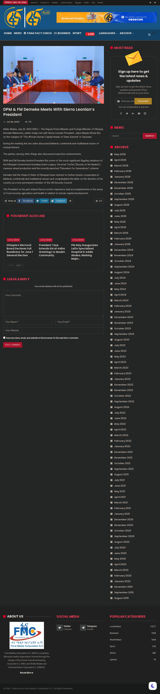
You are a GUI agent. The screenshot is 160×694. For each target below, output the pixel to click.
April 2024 (120, 294)
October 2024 (122, 261)
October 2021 (122, 463)
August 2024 (121, 272)
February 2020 (123, 575)
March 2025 (121, 233)
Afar (93, 2)
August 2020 (121, 542)
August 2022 (121, 407)
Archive (126, 33)
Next (19, 265)
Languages (107, 33)
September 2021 (123, 469)
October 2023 (122, 328)
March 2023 (121, 367)
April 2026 (120, 160)
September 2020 (124, 536)
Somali (100, 2)
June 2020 (120, 553)
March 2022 (121, 435)
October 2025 (122, 193)
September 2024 (124, 266)
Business (62, 33)
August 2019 (121, 598)
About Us (34, 2)
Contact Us (44, 2)
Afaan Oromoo (66, 2)
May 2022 (120, 424)
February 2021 (122, 508)
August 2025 (121, 204)
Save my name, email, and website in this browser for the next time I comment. (42, 338)
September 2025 (124, 199)
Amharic (54, 2)
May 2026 (120, 154)
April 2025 (120, 227)
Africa (113, 653)
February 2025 (122, 238)
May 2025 (120, 221)
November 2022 (123, 390)
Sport (77, 33)
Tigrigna (78, 2)
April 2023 (120, 362)
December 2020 (123, 519)
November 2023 (123, 322)
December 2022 (123, 384)
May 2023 (120, 356)
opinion (113, 659)
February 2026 (122, 171)
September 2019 (123, 592)
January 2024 (122, 311)
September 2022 (124, 401)
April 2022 (120, 429)
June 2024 (120, 283)
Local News (13, 240)
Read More (26, 672)
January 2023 (122, 379)
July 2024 (120, 277)
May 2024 (120, 289)
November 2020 (123, 525)
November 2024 (123, 255)
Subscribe (143, 101)
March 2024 (121, 300)
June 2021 (120, 485)
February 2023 (122, 373)
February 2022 (122, 440)
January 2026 (122, 176)
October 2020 (122, 530)
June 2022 (120, 418)
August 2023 (121, 339)
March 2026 (121, 165)
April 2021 (120, 497)
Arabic (86, 2)
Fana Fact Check (38, 33)
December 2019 (123, 586)
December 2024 (123, 250)
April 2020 (120, 564)
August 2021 (121, 474)
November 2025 (123, 188)
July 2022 (119, 412)
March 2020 (121, 570)
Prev (11, 265)
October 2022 (122, 395)
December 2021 (123, 452)
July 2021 (119, 480)
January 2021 (122, 513)
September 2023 (124, 334)
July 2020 (120, 547)
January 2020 (122, 581)
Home (8, 33)
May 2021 (119, 491)
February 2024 (123, 306)
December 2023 (123, 317)
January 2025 (122, 244)
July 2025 (119, 210)
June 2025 (120, 216)
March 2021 (121, 502)
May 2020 (120, 558)
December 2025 (123, 182)
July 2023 (119, 345)
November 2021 (123, 457)
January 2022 (122, 446)
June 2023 (120, 351)
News (18, 33)
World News (115, 639)
